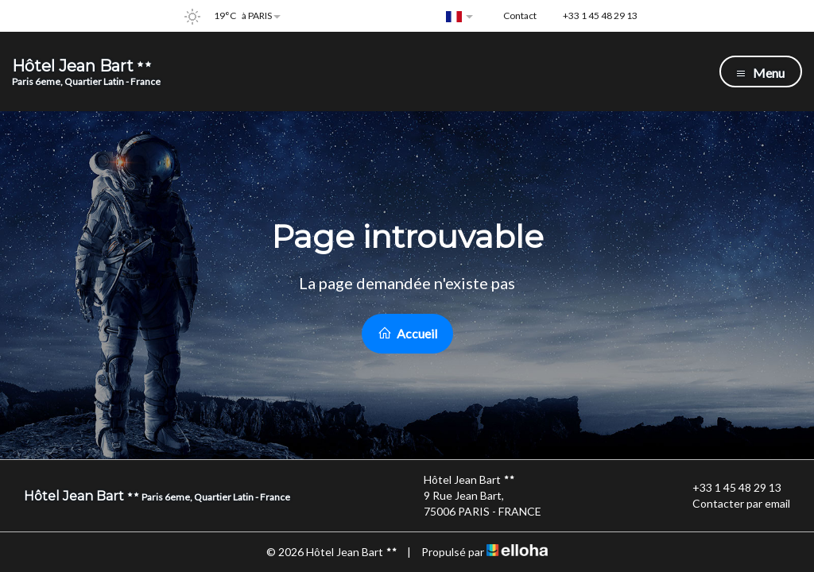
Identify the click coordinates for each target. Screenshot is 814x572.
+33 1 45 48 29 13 (727, 488)
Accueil (407, 333)
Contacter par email (732, 504)
